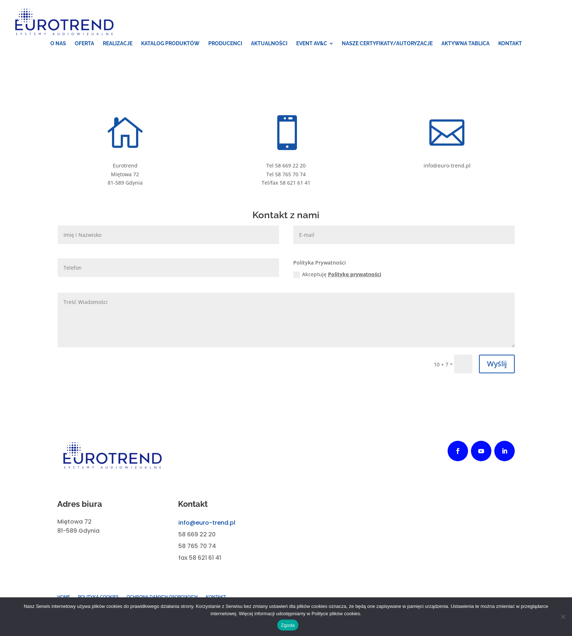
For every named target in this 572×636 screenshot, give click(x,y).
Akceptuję (337, 274)
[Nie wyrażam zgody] (563, 616)
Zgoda (288, 625)
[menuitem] (58, 43)
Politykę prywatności (354, 274)
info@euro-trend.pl (206, 523)
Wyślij (497, 364)
